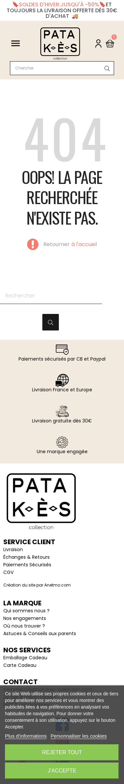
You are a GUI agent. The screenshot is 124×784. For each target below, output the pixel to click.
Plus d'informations (26, 736)
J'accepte (62, 770)
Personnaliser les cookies (79, 736)
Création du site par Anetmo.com (37, 585)
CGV (8, 572)
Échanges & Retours (26, 557)
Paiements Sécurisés (27, 564)
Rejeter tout (62, 752)
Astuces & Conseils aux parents (39, 633)
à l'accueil (84, 244)
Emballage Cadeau (25, 657)
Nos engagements (24, 618)
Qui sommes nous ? (26, 610)
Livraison (13, 549)
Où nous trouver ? (24, 626)
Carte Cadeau (19, 665)
